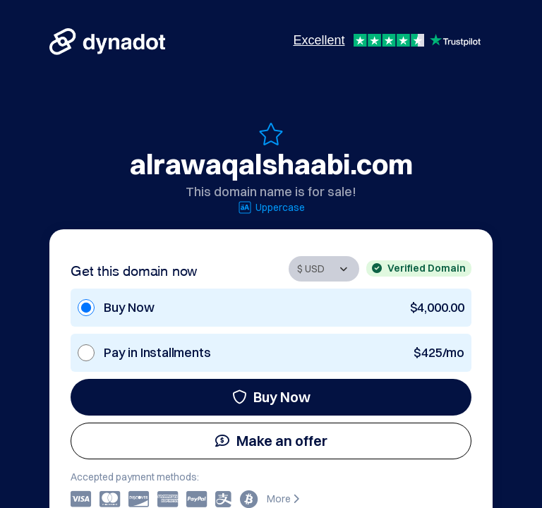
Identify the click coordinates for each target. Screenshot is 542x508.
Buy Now (271, 397)
